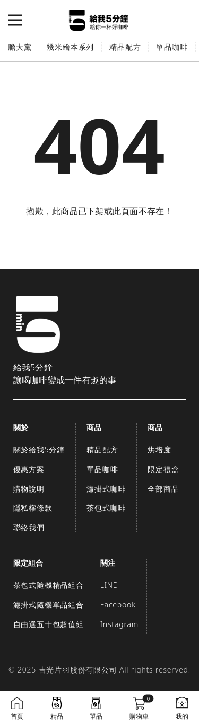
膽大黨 (19, 47)
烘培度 (159, 449)
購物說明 (29, 489)
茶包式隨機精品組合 (48, 585)
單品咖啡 (171, 47)
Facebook (118, 605)
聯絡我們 (29, 527)
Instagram (119, 624)
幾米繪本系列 (70, 47)
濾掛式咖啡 (106, 489)
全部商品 (163, 489)
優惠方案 (29, 469)
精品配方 (125, 47)
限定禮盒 (163, 469)
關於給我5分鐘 (39, 449)
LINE (109, 585)
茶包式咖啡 (106, 508)
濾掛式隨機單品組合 (48, 605)
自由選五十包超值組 (48, 624)
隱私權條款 (33, 508)
